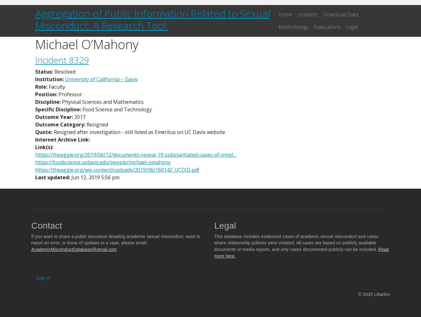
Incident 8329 (62, 60)
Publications (327, 27)
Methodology (293, 27)
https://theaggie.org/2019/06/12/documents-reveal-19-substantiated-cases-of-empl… (135, 154)
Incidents (307, 14)
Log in (43, 278)
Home (285, 14)
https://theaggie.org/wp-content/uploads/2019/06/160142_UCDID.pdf (117, 169)
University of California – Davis (101, 79)
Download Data (340, 14)
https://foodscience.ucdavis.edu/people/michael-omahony (103, 162)
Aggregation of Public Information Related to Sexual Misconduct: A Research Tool (152, 19)
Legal (351, 27)
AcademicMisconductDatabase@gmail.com (74, 249)
